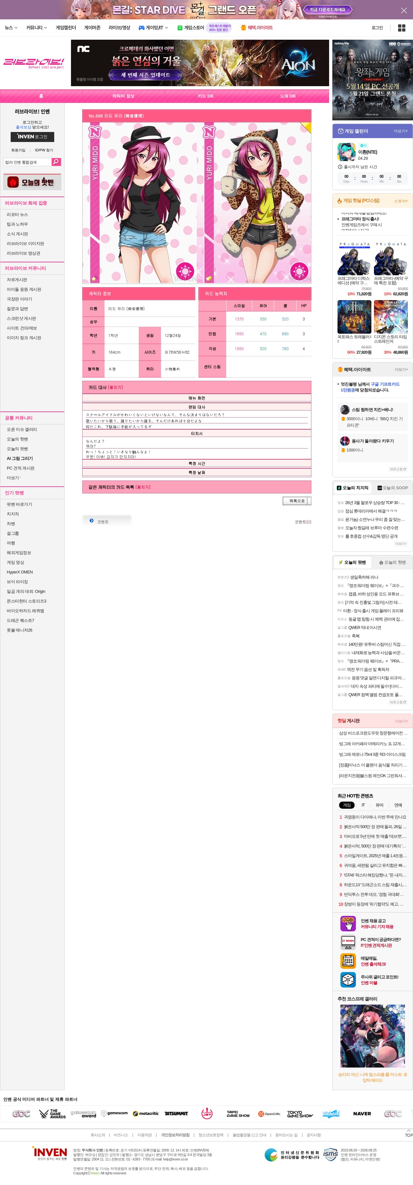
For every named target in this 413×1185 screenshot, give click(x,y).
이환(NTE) (367, 152)
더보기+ (401, 131)
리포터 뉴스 (17, 214)
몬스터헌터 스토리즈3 (26, 601)
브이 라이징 (17, 582)
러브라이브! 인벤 (32, 111)
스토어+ (401, 201)
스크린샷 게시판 (21, 318)
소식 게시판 (17, 234)
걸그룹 (13, 533)
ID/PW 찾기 (44, 150)
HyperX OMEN (20, 572)
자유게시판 (17, 280)
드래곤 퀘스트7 (20, 620)
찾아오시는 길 (286, 1135)
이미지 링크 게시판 (24, 338)
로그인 (377, 27)
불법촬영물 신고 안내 (249, 1135)
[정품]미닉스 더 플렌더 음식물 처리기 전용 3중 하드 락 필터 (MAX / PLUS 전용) (373, 765)
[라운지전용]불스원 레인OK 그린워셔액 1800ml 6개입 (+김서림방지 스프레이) (373, 775)
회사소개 (98, 1135)
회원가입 (18, 150)
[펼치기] (115, 387)
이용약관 (144, 1135)
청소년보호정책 (210, 1135)
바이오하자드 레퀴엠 (25, 611)
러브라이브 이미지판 (25, 243)
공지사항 (314, 1135)
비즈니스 (121, 1135)
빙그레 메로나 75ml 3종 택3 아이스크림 (372, 754)
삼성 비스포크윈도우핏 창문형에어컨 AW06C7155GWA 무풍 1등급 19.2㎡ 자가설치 (373, 733)
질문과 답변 (17, 309)
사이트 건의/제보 (22, 328)
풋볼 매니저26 (19, 630)
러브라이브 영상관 (23, 253)
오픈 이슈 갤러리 (22, 429)
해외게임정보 (19, 553)
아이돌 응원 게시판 (24, 289)
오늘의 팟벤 (17, 449)
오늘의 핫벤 (17, 439)
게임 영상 (15, 562)
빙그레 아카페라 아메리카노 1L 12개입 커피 (373, 743)
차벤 (11, 524)
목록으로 (297, 501)
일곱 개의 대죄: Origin (26, 591)
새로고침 (396, 469)
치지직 (13, 514)
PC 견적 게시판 (21, 468)
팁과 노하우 (17, 224)
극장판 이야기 (19, 299)
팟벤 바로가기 (19, 504)
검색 (56, 162)
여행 (11, 543)
